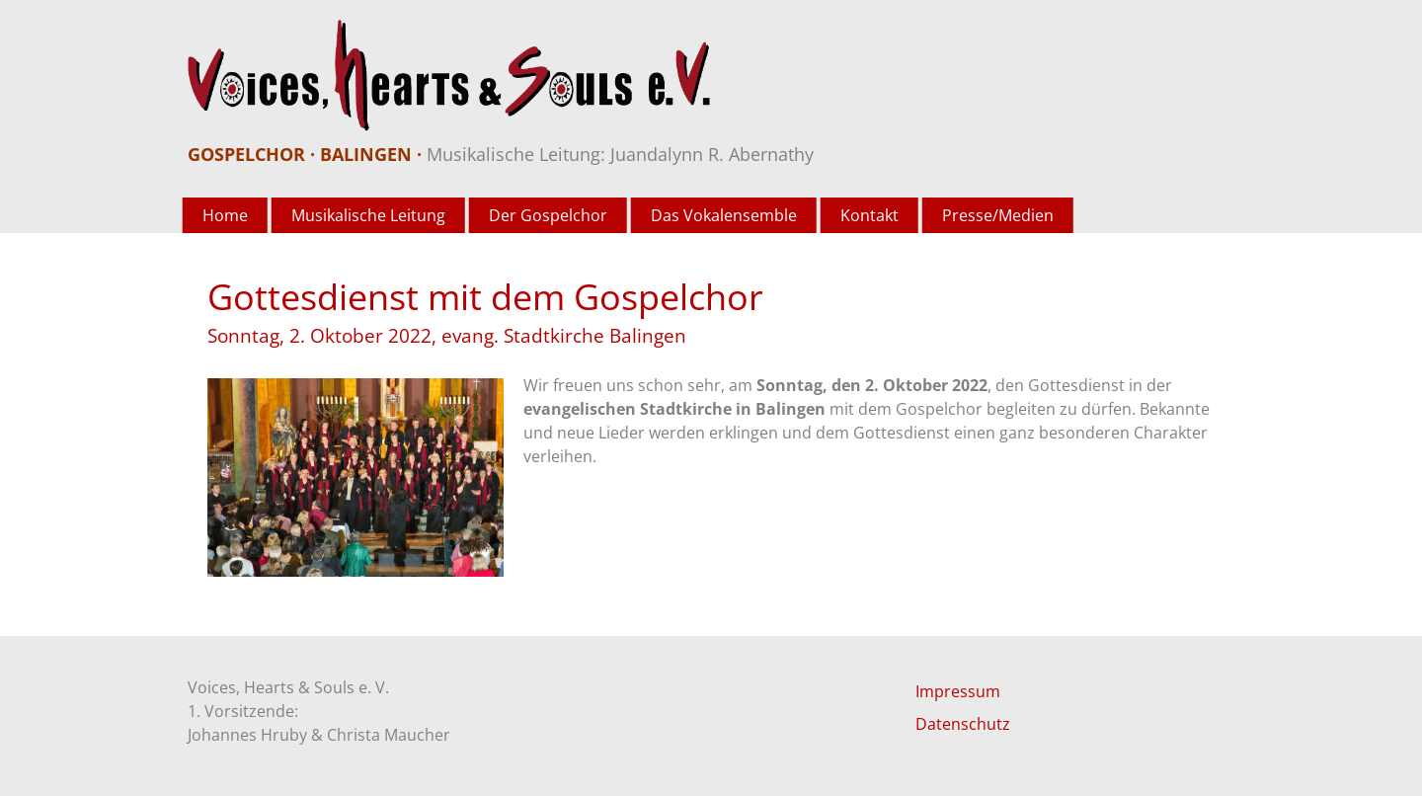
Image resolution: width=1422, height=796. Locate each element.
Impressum (957, 691)
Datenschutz (962, 724)
